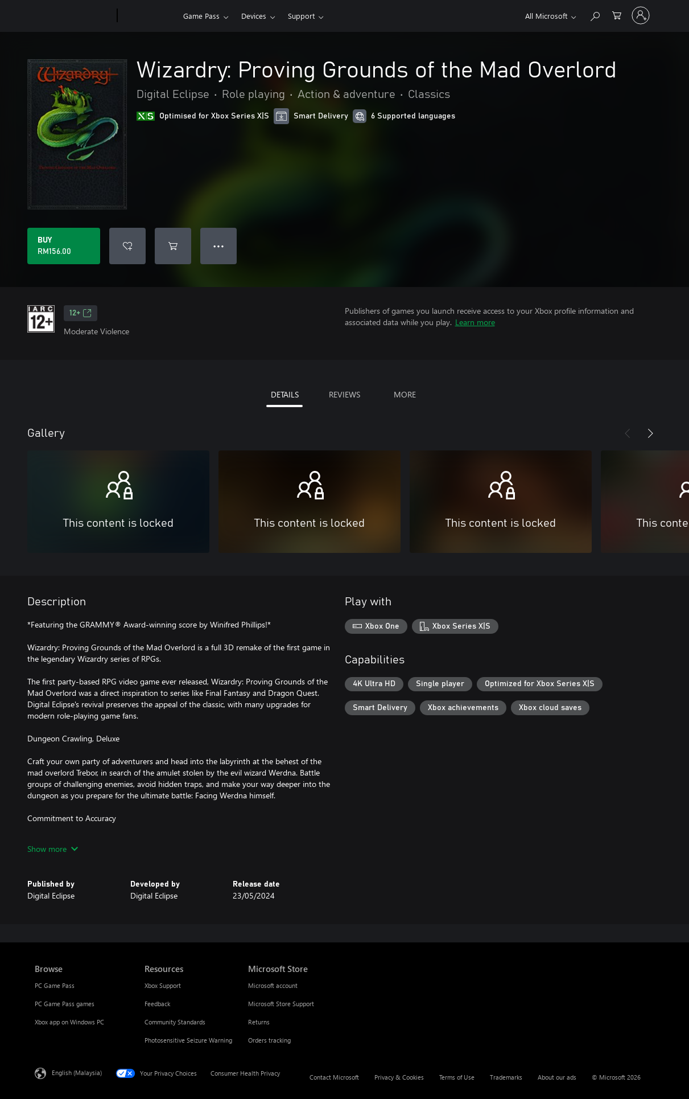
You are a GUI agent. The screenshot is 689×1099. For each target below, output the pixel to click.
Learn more (475, 322)
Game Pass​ (201, 15)
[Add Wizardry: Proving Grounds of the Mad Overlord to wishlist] (127, 246)
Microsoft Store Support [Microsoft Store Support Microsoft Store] (281, 1003)
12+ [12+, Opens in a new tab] (80, 313)
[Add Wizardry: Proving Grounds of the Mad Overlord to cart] (173, 246)
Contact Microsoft (334, 1077)
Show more (52, 848)
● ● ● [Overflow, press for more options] (218, 246)
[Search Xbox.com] (594, 14)
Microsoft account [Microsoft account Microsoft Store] (273, 985)
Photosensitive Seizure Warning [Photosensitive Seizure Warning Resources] (188, 1040)
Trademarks (506, 1077)
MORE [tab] (405, 394)
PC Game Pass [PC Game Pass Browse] (55, 985)
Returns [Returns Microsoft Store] (259, 1022)
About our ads (557, 1077)
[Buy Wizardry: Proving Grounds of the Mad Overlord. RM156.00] (63, 246)
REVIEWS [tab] (344, 394)
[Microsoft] (74, 16)
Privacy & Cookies (399, 1077)
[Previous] (627, 433)
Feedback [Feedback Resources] (157, 1003)
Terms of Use (457, 1077)
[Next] (650, 433)
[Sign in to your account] (640, 15)
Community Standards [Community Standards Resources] (175, 1022)
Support (301, 15)
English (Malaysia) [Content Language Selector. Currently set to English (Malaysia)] (77, 1072)
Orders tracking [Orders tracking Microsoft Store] (269, 1040)
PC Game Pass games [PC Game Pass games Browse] (64, 1003)
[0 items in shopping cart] (616, 14)
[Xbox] (149, 16)
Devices (253, 15)
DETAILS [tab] (285, 394)
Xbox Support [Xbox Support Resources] (163, 985)
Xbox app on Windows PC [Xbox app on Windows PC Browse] (69, 1022)
